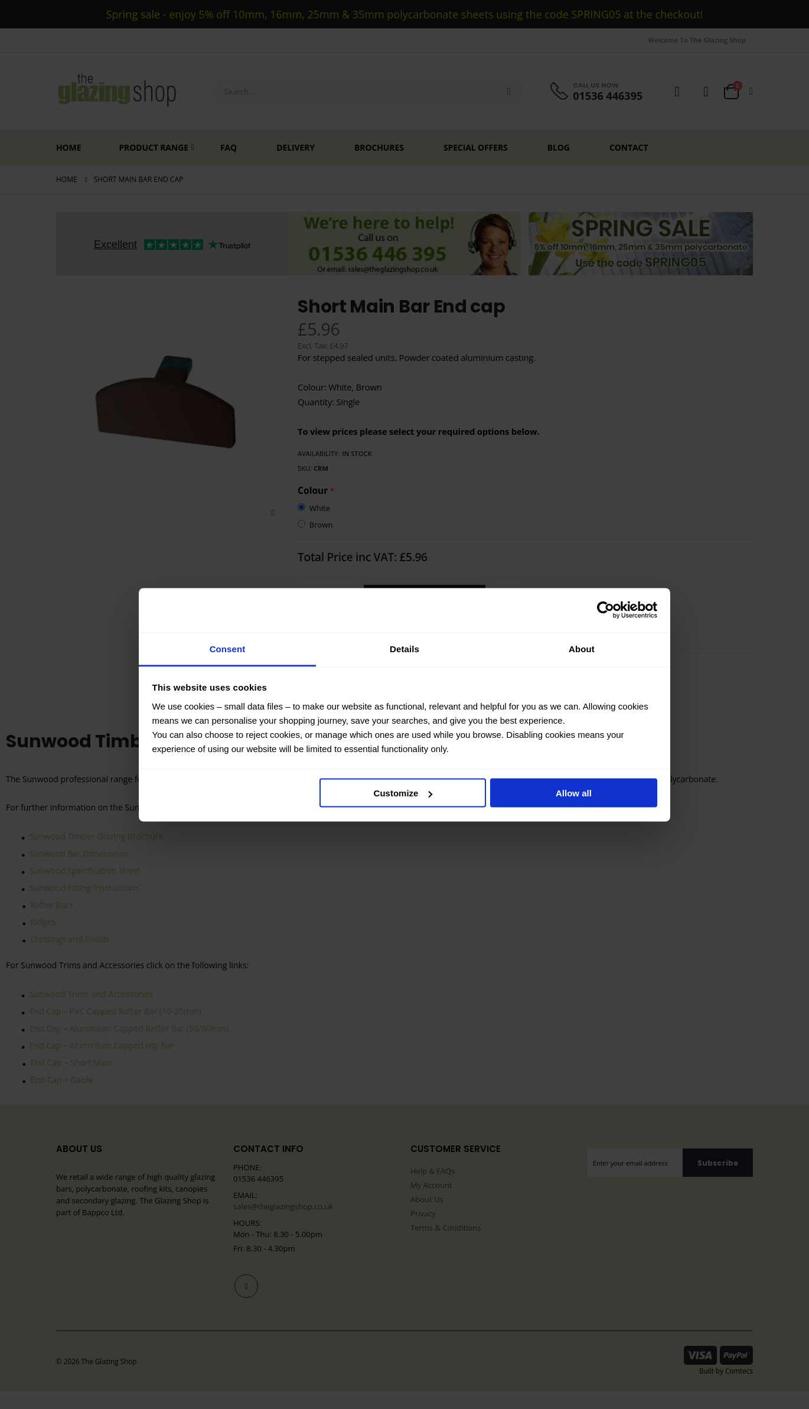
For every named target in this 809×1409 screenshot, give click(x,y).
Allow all (574, 793)
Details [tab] (404, 648)
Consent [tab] (228, 648)
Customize (403, 793)
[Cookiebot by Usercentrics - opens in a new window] (605, 610)
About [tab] (582, 648)
